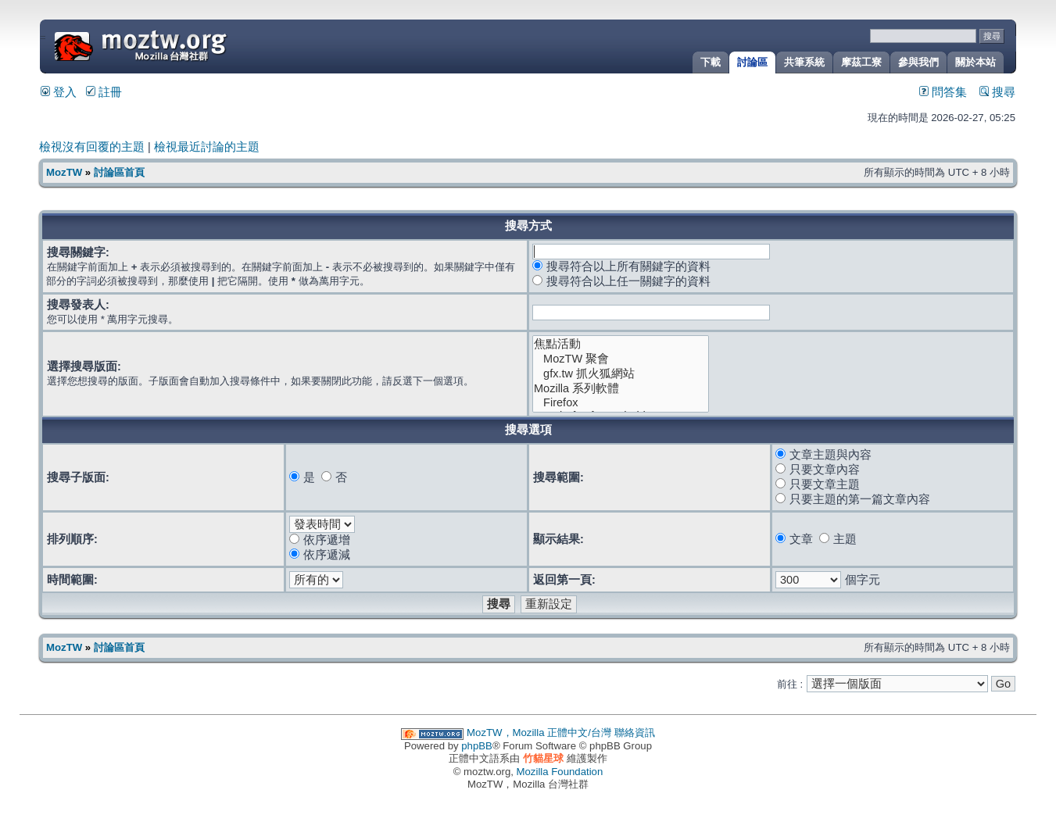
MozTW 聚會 (620, 359)
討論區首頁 (119, 172)
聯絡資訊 (634, 732)
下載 (710, 62)
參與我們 (918, 62)
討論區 (752, 62)
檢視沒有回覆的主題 (92, 147)
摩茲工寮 (861, 62)
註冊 (104, 92)
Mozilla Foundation (560, 771)
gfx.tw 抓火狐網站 (620, 373)
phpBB (476, 746)
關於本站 (975, 62)
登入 (59, 92)
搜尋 (997, 92)
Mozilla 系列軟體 (620, 388)
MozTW (178, 45)
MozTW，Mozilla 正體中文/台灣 (539, 732)
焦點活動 (620, 344)
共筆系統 (804, 62)
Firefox (620, 402)
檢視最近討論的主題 (207, 147)
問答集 (943, 92)
